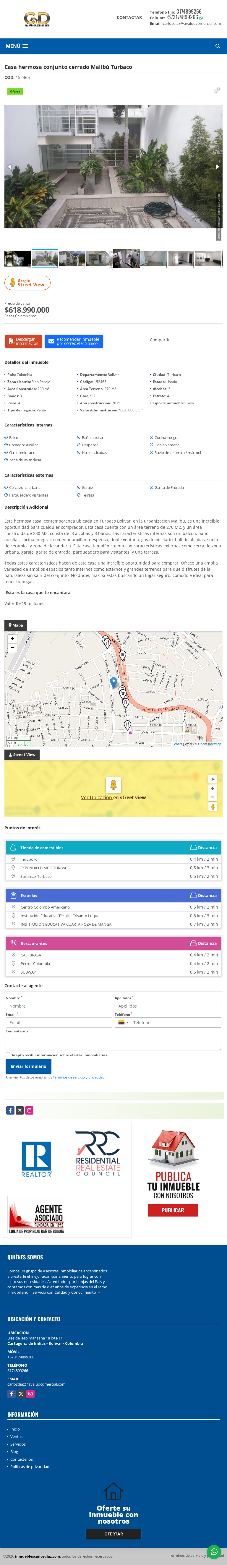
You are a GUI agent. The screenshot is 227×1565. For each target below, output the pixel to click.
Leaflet (177, 744)
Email (12, 1014)
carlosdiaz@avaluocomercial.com (36, 1384)
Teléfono (123, 1014)
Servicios (18, 1444)
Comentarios (17, 1031)
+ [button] (12, 639)
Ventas (16, 1436)
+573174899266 (182, 17)
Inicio (15, 1429)
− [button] (12, 648)
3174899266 (189, 11)
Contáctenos (21, 1459)
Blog (14, 1451)
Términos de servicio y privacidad (79, 1077)
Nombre (14, 997)
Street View (28, 283)
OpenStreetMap (209, 744)
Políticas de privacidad (29, 1466)
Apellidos (124, 997)
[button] (217, 90)
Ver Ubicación (97, 797)
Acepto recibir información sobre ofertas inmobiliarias (59, 1055)
